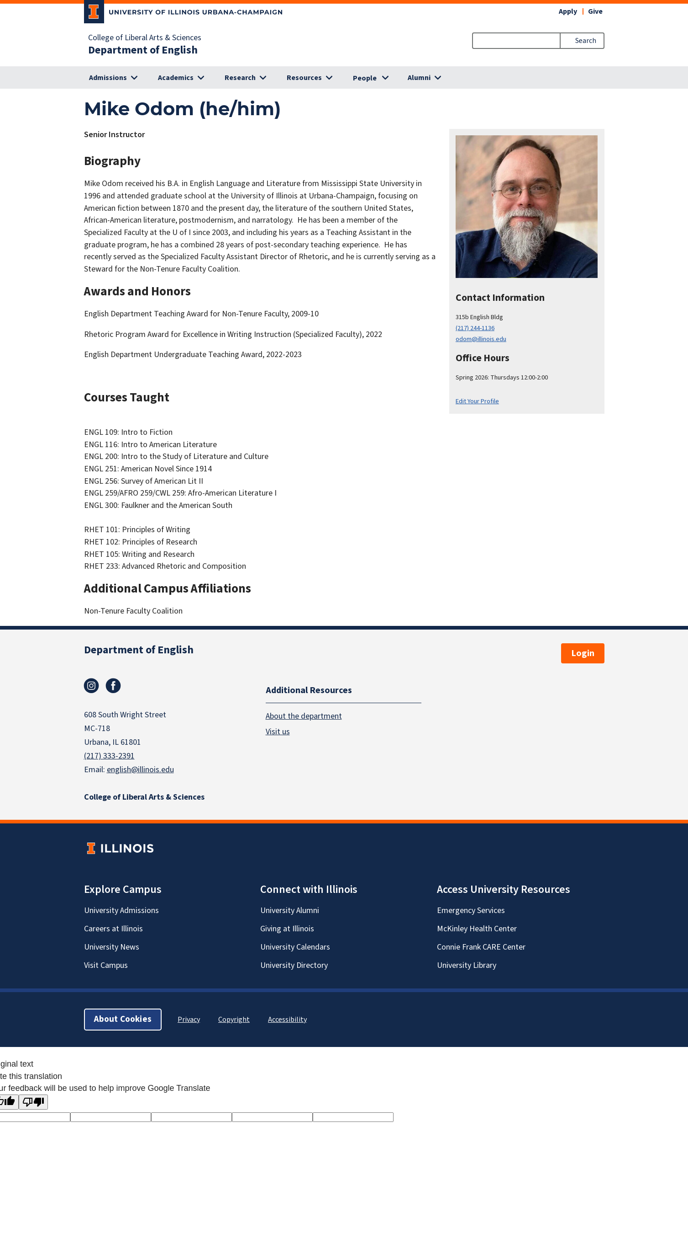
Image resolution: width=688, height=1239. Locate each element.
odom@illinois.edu (481, 339)
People (365, 78)
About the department (304, 716)
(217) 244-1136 (475, 328)
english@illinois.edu (140, 769)
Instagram (91, 686)
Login (582, 653)
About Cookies (123, 1019)
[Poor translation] (33, 1102)
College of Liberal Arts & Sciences (144, 37)
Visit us (278, 731)
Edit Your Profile (477, 401)
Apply (568, 11)
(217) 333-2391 (109, 756)
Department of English (143, 50)
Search (585, 41)
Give (595, 11)
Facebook (113, 686)
